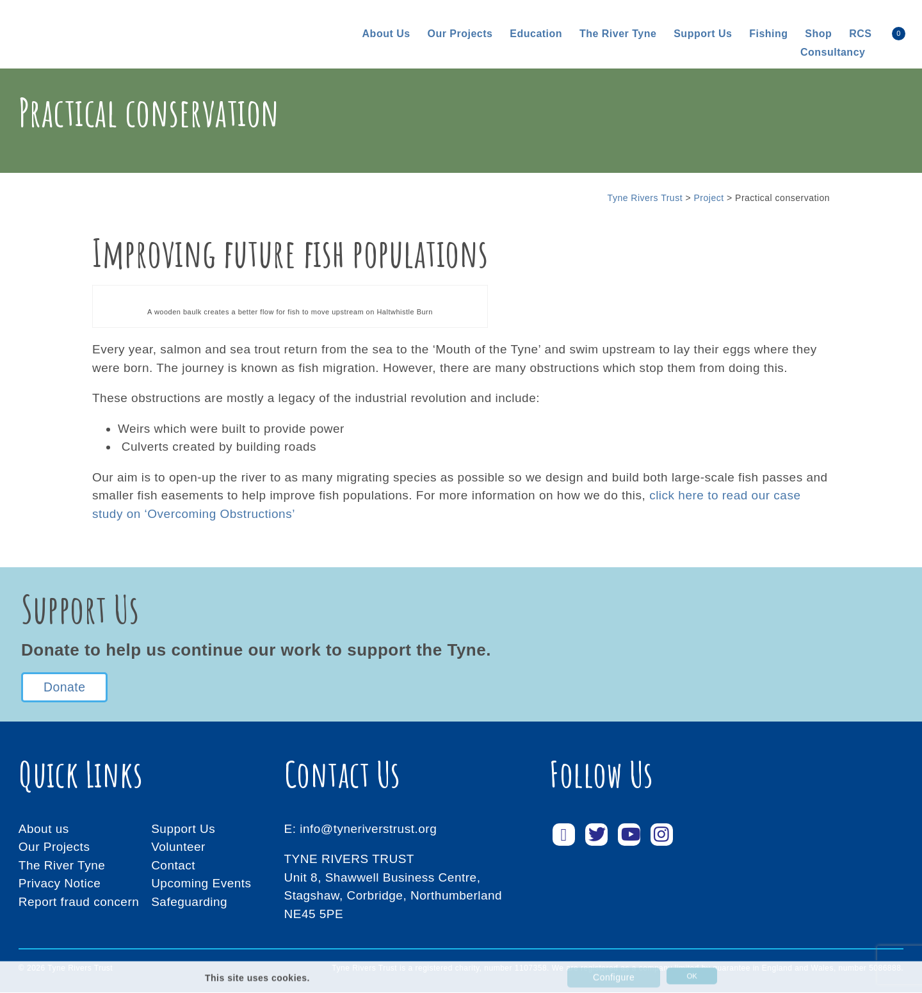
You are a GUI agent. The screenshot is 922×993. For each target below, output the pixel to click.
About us (386, 33)
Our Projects (459, 33)
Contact (173, 866)
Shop (818, 33)
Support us (703, 33)
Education (536, 33)
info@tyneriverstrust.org (368, 829)
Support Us (183, 829)
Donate (64, 688)
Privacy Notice (60, 884)
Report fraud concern (79, 902)
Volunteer (178, 848)
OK (686, 979)
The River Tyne (618, 33)
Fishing (768, 33)
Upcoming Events (201, 884)
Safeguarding (189, 902)
